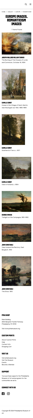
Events (4, 362)
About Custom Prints (9, 340)
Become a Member (8, 364)
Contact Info (6, 344)
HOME (3, 11)
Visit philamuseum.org (9, 358)
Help (3, 342)
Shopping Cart (7, 346)
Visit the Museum (7, 360)
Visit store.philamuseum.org (11, 328)
